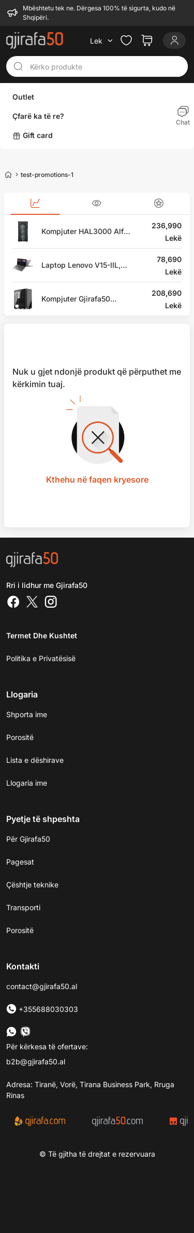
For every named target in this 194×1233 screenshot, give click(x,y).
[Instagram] (50, 603)
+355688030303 (42, 1009)
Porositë (20, 930)
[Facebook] (13, 603)
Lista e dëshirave (35, 760)
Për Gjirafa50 (28, 838)
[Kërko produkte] (106, 66)
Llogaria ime (26, 782)
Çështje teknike (32, 884)
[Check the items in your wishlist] (126, 40)
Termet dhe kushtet (41, 635)
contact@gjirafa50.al (41, 986)
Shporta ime (26, 714)
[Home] (8, 174)
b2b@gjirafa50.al (35, 1061)
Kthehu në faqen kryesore (97, 479)
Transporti (23, 907)
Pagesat (20, 861)
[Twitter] (32, 603)
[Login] (174, 40)
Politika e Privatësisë (41, 658)
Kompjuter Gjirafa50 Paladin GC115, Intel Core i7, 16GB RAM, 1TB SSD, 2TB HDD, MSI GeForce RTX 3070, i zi (84, 299)
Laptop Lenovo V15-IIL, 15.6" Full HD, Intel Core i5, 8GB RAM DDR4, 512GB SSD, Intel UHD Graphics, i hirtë (87, 265)
